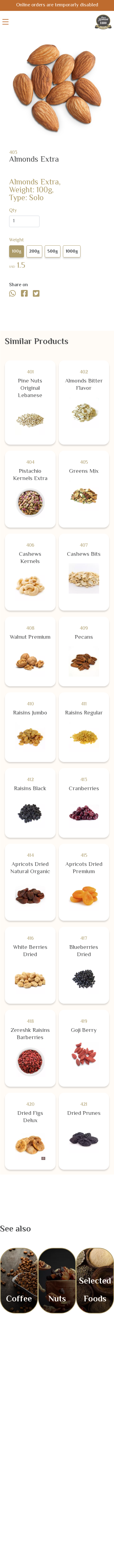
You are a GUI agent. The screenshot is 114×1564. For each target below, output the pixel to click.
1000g (72, 251)
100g (16, 251)
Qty (13, 210)
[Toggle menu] (5, 22)
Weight (16, 240)
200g (34, 251)
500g (52, 251)
